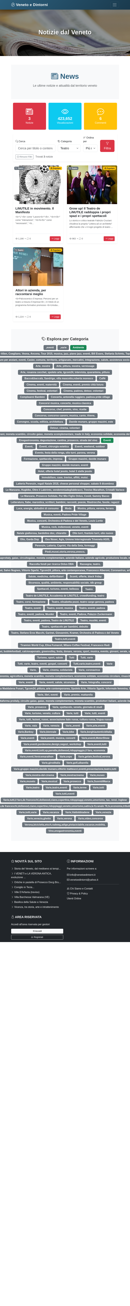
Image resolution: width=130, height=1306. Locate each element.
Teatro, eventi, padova (92, 608)
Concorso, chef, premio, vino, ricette (65, 409)
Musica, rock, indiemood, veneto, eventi (65, 527)
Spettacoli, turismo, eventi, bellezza (58, 589)
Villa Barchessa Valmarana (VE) (30, 897)
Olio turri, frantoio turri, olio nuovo (93, 533)
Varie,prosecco (72, 781)
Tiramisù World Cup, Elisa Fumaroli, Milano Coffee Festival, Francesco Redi (65, 645)
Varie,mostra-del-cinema (39, 775)
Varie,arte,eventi (95, 725)
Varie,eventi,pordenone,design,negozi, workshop (52, 744)
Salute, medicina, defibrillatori (46, 576)
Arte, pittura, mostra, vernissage (75, 366)
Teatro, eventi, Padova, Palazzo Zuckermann (86, 614)
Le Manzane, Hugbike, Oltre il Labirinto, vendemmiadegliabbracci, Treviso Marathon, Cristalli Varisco (65, 490)
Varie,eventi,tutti (97, 744)
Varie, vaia (31, 725)
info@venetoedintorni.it (81, 875)
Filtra (107, 146)
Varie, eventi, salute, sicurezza (57, 682)
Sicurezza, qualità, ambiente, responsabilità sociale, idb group (64, 582)
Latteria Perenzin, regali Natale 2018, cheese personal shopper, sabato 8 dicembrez (65, 483)
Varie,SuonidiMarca (98, 781)
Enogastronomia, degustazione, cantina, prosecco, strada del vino (58, 440)
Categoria (65, 141)
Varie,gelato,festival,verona (94, 756)
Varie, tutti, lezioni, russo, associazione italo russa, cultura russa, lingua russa (65, 719)
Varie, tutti (72, 713)
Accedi (37, 931)
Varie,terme (79, 787)
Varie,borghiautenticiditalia (96, 732)
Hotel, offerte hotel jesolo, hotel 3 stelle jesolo (65, 471)
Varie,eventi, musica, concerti (58, 738)
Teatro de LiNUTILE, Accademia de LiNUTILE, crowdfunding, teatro (65, 595)
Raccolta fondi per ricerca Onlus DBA (51, 564)
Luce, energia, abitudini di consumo (37, 508)
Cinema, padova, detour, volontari (83, 390)
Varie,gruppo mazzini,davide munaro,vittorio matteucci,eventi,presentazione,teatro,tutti (65, 769)
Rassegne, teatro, (90, 564)
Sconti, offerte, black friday (86, 576)
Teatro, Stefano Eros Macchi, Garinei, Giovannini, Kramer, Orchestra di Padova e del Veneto (65, 632)
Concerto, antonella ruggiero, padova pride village (80, 397)
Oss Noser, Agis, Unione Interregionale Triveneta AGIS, (77, 539)
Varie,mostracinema (72, 775)
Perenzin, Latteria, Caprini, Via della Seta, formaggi (65, 545)
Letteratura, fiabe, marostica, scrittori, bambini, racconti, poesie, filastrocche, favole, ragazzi (65, 502)
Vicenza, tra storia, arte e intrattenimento (35, 907)
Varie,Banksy (25, 732)
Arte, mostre (43, 366)
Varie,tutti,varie (28, 812)
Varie (109, 663)
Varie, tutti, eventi (95, 713)
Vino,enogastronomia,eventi (65, 831)
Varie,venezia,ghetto (39, 818)
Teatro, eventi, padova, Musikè (36, 614)
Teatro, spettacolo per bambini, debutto (65, 626)
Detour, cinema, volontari (65, 428)
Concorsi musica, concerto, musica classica (65, 403)
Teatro (89, 589)
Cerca (20, 141)
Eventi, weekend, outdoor (90, 446)
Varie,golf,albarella (77, 762)
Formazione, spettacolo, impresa (43, 459)
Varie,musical (49, 781)
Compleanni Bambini (32, 397)
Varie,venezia (103, 812)
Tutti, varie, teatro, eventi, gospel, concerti (42, 663)
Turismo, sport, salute (50, 657)
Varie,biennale (48, 732)
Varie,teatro (32, 787)
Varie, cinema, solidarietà (57, 670)
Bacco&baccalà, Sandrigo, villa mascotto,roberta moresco (58, 378)
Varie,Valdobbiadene (77, 812)
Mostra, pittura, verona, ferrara (96, 508)
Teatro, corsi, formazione (30, 602)
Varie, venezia (51, 725)
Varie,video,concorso (90, 818)
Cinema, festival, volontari (42, 390)
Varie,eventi (27, 738)
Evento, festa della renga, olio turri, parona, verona (65, 452)
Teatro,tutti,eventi (65, 639)
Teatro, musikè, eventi (93, 620)
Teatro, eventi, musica (60, 608)
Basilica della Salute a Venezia (29, 902)
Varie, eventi (26, 682)
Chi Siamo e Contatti (80, 888)
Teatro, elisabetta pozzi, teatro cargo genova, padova (83, 602)
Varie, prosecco (37, 707)
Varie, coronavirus (89, 670)
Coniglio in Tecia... (22, 887)
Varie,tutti (98, 787)
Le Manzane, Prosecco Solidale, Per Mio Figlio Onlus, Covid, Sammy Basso (65, 496)
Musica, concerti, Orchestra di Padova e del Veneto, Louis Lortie (65, 520)
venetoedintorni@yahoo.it (82, 879)
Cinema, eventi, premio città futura (83, 384)
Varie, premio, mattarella (78, 694)
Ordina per (88, 139)
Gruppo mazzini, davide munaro (87, 459)
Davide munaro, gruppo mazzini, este (91, 421)
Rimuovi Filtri (24, 157)
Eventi (107, 440)
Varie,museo (97, 775)
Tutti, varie (86, 657)
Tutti (71, 657)
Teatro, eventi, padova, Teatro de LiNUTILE (49, 620)
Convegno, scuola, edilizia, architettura (40, 421)
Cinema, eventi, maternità (41, 384)
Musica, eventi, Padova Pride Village (65, 514)
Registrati (37, 937)
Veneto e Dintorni (29, 5)
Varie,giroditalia (51, 762)
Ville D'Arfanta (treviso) (25, 892)
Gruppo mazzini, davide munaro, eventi (65, 465)
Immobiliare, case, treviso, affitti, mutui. (65, 477)
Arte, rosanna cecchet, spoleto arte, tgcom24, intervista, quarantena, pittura (65, 372)
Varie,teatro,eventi (56, 787)
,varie (63, 347)
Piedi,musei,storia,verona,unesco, (65, 551)
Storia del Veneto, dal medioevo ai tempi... (36, 868)
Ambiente (78, 347)
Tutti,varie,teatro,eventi (86, 663)
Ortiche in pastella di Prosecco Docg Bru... (36, 882)
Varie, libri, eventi (47, 694)
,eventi (50, 347)
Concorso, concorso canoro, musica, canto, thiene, (65, 415)
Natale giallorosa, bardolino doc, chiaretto (41, 533)
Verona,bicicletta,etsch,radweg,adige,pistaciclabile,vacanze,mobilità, (65, 824)
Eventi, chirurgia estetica (54, 446)
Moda (68, 508)
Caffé (102, 378)
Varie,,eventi (73, 725)
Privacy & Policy (77, 893)
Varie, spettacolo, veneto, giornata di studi (77, 707)
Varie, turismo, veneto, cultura (42, 713)
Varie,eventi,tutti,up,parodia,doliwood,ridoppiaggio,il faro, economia (65, 750)
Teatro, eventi (33, 608)
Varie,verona (64, 818)
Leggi (55, 238)
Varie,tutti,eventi (65, 793)
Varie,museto (27, 781)
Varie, (33, 670)
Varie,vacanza (51, 812)
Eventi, (29, 446)
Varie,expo (66, 756)
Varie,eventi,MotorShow (95, 738)
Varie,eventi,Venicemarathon (36, 756)
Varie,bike (68, 732)
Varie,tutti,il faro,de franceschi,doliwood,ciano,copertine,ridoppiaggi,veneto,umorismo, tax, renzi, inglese (65, 800)
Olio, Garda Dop (29, 539)
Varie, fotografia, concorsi (96, 682)
